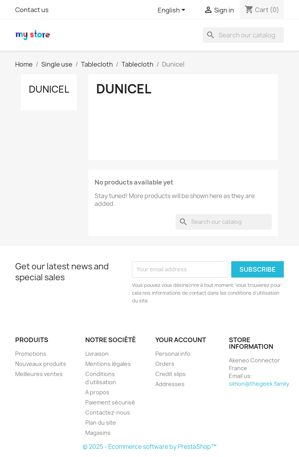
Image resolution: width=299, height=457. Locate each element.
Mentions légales (108, 363)
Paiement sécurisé (110, 402)
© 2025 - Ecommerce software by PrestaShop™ (149, 447)
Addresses (170, 384)
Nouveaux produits (40, 363)
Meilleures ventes (39, 374)
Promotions (30, 353)
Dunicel (49, 89)
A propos (97, 392)
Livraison (97, 353)
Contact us (32, 9)
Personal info (172, 353)
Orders (164, 363)
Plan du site (100, 422)
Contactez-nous (107, 412)
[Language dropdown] (173, 10)
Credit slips (170, 374)
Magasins (98, 432)
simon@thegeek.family (259, 383)
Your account (180, 340)
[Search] (243, 35)
